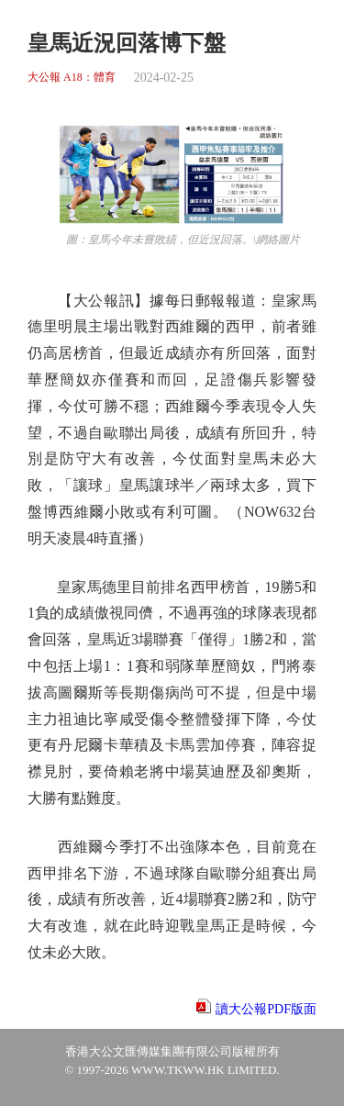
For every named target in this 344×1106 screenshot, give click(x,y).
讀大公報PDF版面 (266, 1009)
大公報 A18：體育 (72, 78)
